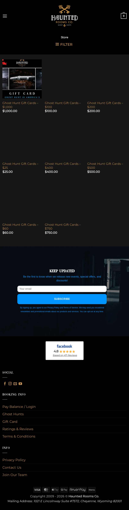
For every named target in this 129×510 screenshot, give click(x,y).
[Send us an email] (15, 384)
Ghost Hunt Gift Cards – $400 (63, 165)
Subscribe (62, 299)
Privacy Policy (14, 460)
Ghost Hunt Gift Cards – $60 (20, 226)
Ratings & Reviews (17, 429)
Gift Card (9, 422)
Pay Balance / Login (19, 407)
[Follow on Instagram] (10, 384)
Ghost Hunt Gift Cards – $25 (20, 165)
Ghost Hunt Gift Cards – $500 (105, 165)
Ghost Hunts (13, 414)
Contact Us (11, 467)
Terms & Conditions (18, 436)
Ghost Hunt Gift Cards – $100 (63, 105)
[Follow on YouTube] (20, 384)
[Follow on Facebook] (5, 384)
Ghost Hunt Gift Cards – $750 (63, 226)
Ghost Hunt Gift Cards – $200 (105, 105)
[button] (5, 16)
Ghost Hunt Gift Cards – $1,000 (20, 105)
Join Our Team (14, 475)
